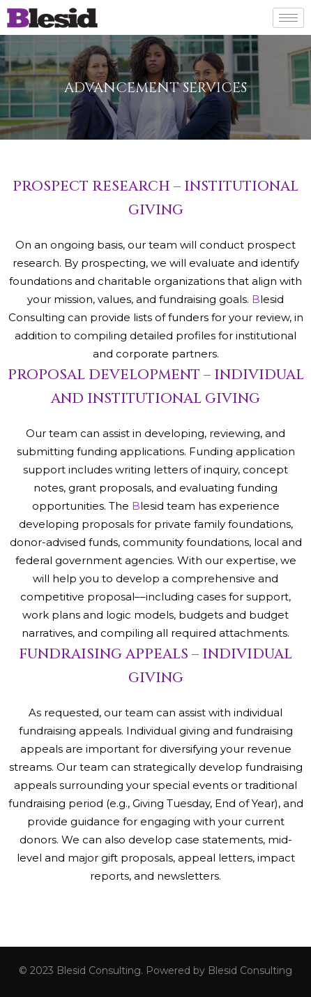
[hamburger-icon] (288, 18)
